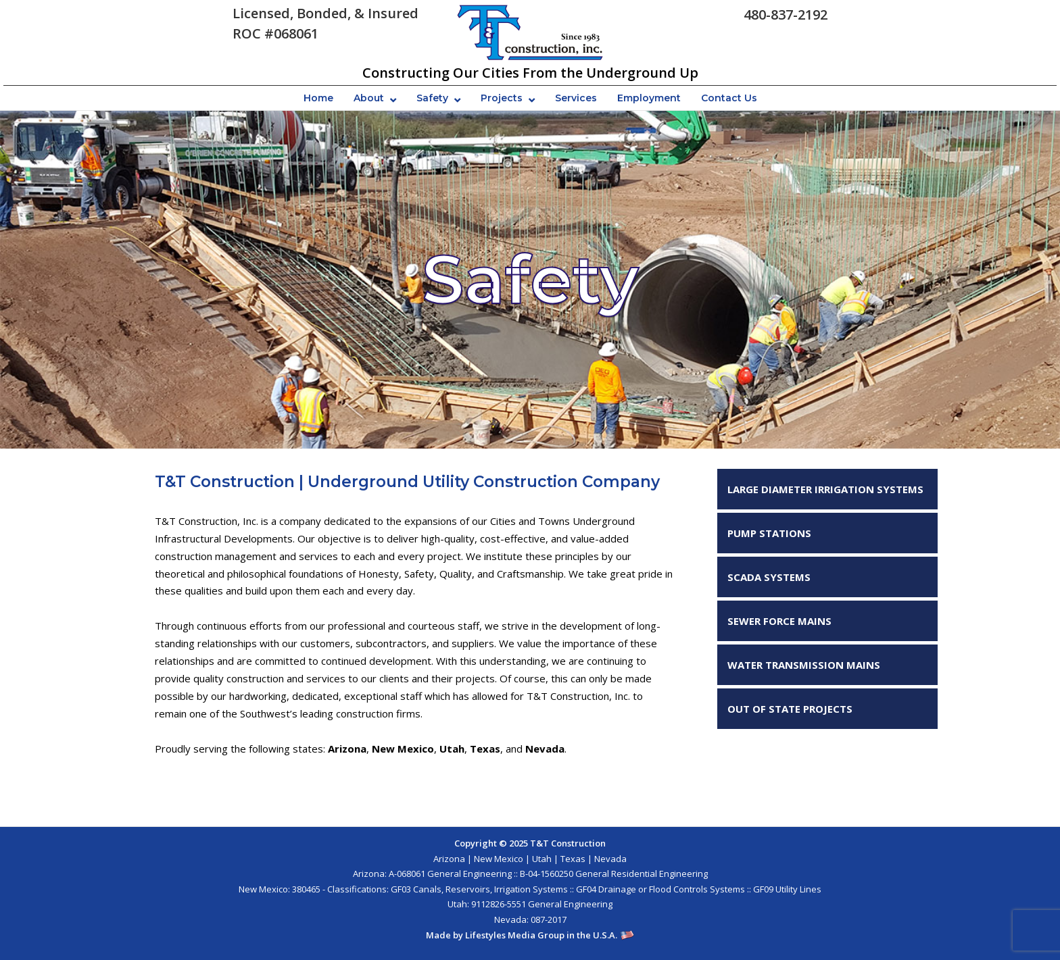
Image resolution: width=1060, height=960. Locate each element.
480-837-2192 (785, 14)
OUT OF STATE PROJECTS (789, 708)
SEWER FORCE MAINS (779, 621)
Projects (502, 98)
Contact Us (729, 98)
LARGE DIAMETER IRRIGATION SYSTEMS (825, 489)
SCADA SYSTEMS (769, 577)
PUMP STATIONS (769, 533)
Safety (432, 98)
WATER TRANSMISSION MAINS (803, 665)
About (369, 98)
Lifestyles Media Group (514, 935)
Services (576, 98)
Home (318, 98)
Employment (649, 98)
